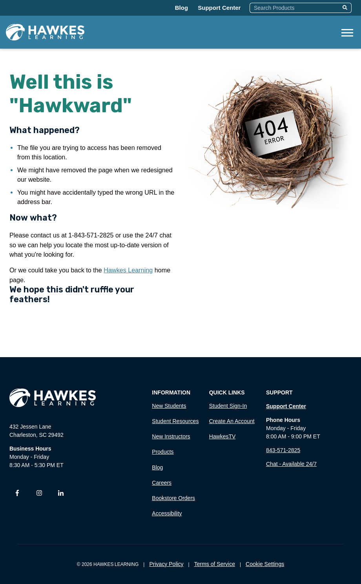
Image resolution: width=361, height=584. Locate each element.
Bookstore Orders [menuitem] (173, 498)
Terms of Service (214, 564)
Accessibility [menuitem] (167, 513)
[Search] (346, 8)
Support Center (219, 7)
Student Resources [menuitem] (175, 421)
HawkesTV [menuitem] (222, 436)
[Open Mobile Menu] (347, 32)
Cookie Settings (265, 564)
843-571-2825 (283, 450)
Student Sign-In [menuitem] (228, 406)
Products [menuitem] (162, 452)
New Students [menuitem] (169, 406)
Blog (181, 7)
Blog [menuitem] (157, 467)
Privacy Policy (166, 564)
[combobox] (295, 8)
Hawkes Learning (128, 270)
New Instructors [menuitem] (171, 436)
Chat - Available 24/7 (291, 464)
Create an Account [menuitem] (232, 421)
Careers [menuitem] (161, 483)
